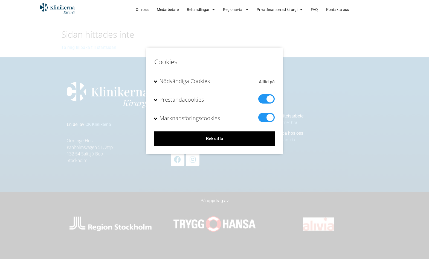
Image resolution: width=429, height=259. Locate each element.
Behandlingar (220, 9)
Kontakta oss (356, 9)
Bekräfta (214, 138)
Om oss (161, 9)
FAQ (333, 9)
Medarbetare (187, 9)
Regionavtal (254, 9)
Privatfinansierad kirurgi (298, 9)
